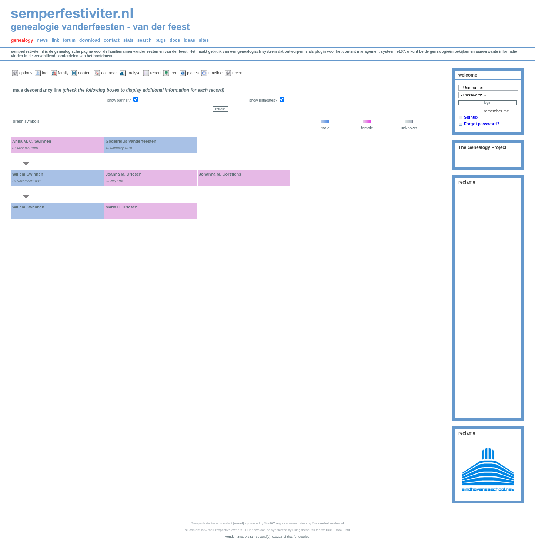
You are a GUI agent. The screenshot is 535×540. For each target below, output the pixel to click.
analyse (134, 73)
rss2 (339, 530)
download (89, 40)
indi (45, 73)
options (25, 73)
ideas (189, 40)
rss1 (329, 530)
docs (175, 40)
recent (238, 73)
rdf (347, 530)
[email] (238, 523)
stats (128, 40)
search (144, 40)
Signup (471, 117)
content (84, 73)
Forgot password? (481, 124)
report (155, 73)
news (42, 40)
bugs (160, 40)
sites (204, 40)
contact (112, 40)
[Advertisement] (488, 301)
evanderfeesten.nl (329, 523)
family (63, 73)
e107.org (274, 523)
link (55, 40)
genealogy (22, 40)
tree (173, 73)
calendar (109, 73)
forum (69, 40)
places (193, 73)
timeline (215, 73)
